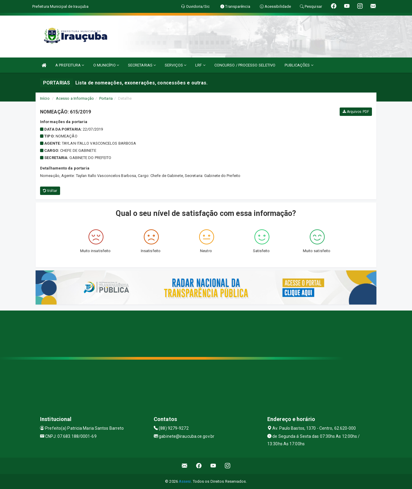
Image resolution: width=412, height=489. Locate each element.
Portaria (106, 98)
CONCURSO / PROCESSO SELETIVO (245, 65)
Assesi (185, 481)
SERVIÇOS (175, 65)
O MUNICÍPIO (106, 65)
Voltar (50, 191)
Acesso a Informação (75, 98)
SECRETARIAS (142, 65)
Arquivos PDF (356, 112)
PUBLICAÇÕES (299, 65)
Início (45, 98)
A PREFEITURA (69, 65)
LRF (200, 65)
